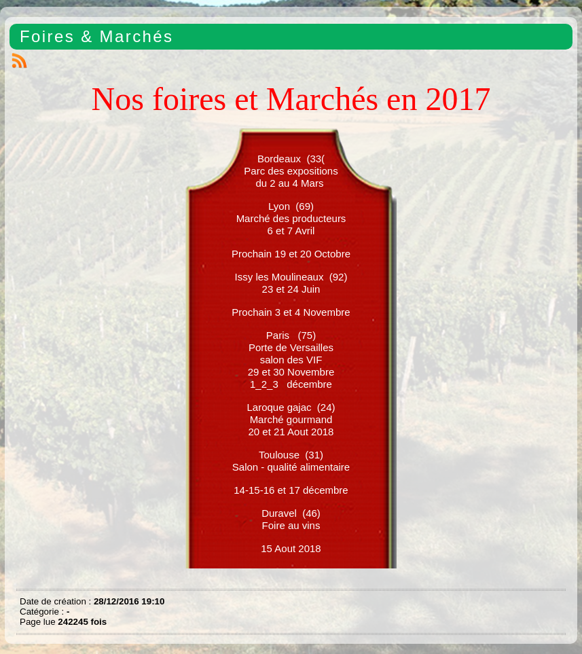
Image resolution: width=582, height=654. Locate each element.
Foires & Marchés (96, 36)
